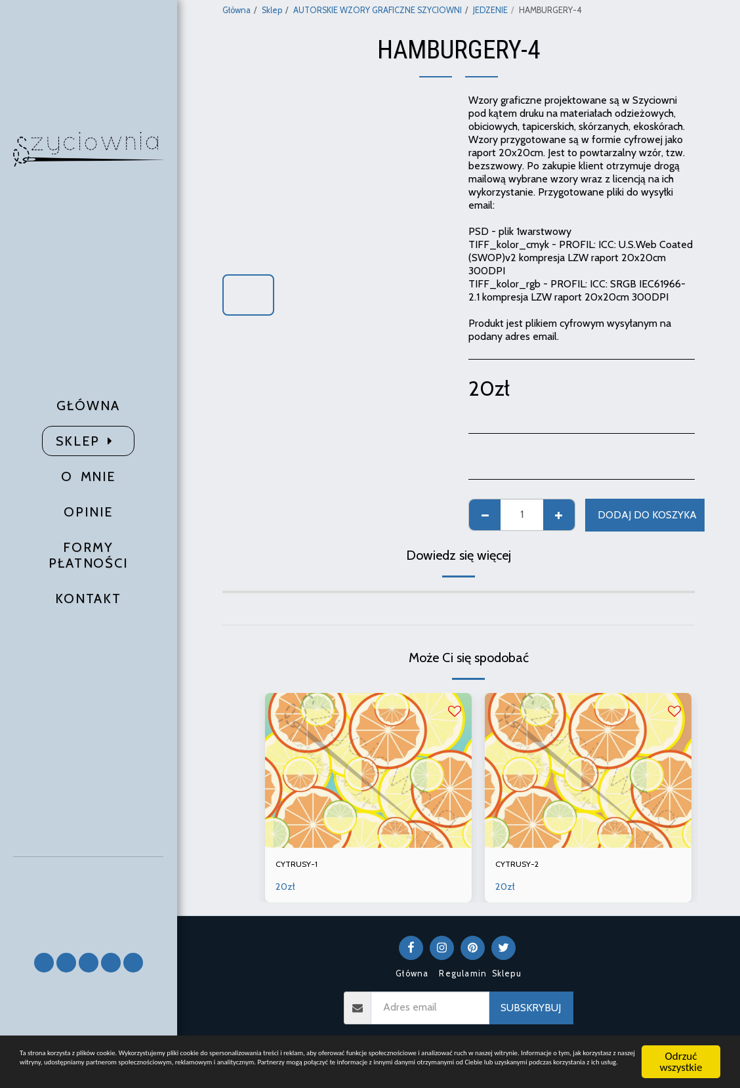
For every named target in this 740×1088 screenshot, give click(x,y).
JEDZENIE (490, 10)
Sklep (272, 10)
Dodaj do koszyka (647, 515)
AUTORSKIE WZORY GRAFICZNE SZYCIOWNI (377, 10)
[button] (88, 898)
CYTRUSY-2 (522, 866)
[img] (368, 770)
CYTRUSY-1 (301, 866)
